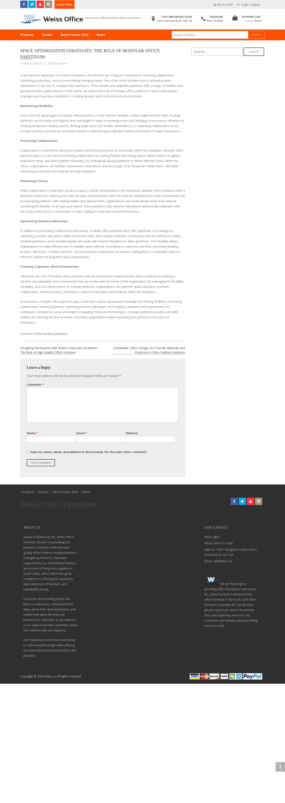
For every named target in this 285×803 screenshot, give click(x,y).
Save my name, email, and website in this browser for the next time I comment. (89, 452)
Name (32, 433)
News (101, 35)
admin (63, 63)
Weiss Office (212, 537)
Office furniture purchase (50, 334)
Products (27, 35)
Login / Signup (248, 4)
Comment (35, 385)
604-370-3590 (215, 21)
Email (81, 433)
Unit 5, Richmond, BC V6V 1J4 (174, 21)
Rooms (47, 35)
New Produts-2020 (74, 35)
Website (132, 433)
